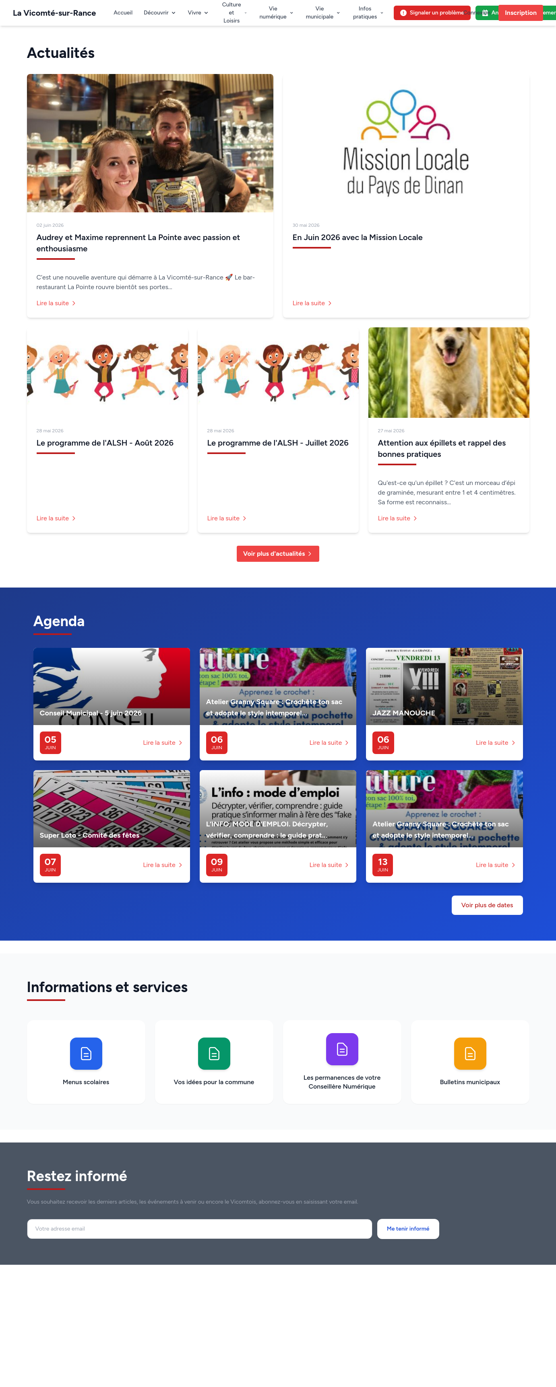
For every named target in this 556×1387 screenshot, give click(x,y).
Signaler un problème (432, 12)
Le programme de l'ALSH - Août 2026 (105, 443)
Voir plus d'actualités (278, 553)
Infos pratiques (368, 12)
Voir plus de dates (487, 905)
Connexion (476, 12)
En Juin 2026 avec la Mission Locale (358, 237)
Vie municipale (323, 12)
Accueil (123, 12)
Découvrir (160, 12)
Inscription (521, 12)
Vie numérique (276, 12)
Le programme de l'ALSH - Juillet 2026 (278, 443)
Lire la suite (57, 303)
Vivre (198, 12)
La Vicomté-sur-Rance (54, 13)
